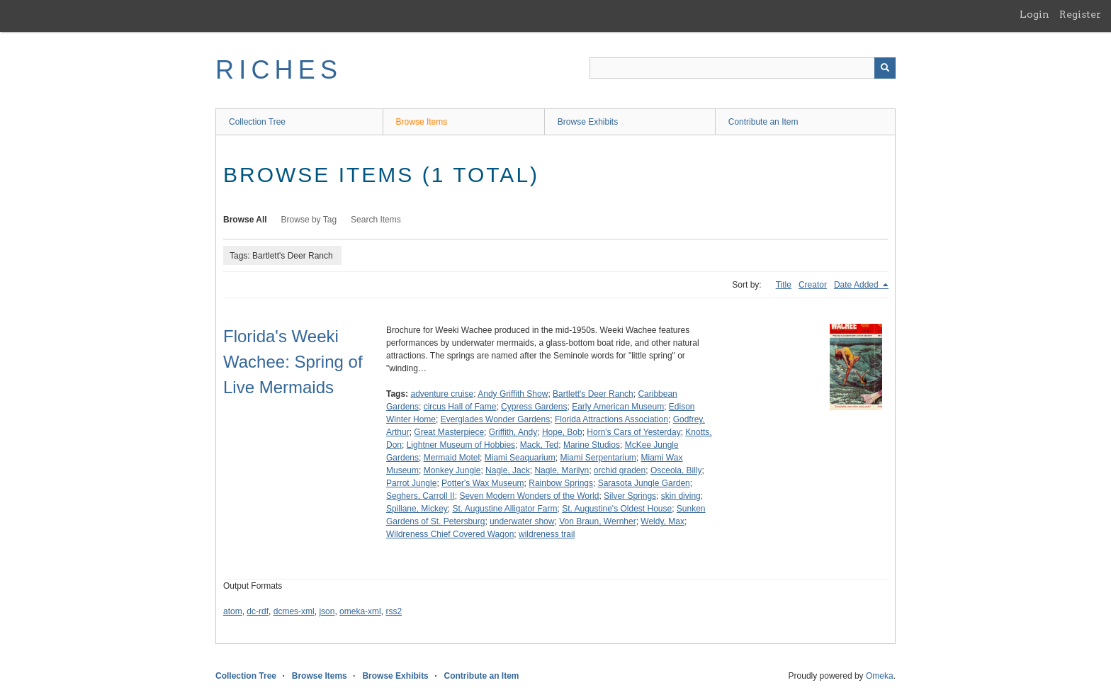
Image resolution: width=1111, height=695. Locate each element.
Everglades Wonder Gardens (496, 419)
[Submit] (885, 68)
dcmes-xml (294, 611)
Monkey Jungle (452, 470)
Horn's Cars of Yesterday (633, 432)
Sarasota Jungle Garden (644, 483)
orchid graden (619, 470)
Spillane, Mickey (417, 509)
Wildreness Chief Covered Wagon (450, 534)
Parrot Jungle (411, 483)
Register (1080, 14)
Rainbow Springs (561, 483)
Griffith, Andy (513, 432)
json (326, 611)
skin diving (681, 496)
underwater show (522, 521)
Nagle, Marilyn (561, 470)
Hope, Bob (562, 432)
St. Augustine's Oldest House (617, 509)
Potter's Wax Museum (482, 483)
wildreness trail (547, 534)
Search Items (376, 220)
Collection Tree (257, 122)
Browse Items (422, 122)
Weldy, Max (662, 521)
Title (783, 285)
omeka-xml (360, 611)
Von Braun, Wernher (597, 521)
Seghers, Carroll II (420, 496)
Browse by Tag (309, 220)
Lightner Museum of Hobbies (461, 445)
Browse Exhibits (588, 122)
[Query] (743, 68)
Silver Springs (630, 496)
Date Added (857, 285)
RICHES (278, 69)
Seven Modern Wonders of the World (529, 496)
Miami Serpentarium (598, 458)
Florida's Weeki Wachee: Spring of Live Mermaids (293, 362)
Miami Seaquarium (520, 458)
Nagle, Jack (507, 470)
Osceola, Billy (676, 470)
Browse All (245, 220)
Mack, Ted (539, 445)
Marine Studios (591, 445)
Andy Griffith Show (513, 394)
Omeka (879, 676)
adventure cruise (441, 394)
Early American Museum (618, 407)
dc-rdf (258, 611)
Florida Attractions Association (611, 419)
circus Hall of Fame (460, 407)
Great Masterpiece (449, 432)
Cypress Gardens (534, 407)
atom (232, 611)
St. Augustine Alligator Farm (504, 509)
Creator (813, 285)
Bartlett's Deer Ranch (593, 394)
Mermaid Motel (452, 458)
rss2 (393, 611)
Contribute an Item (763, 122)
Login (1034, 14)
